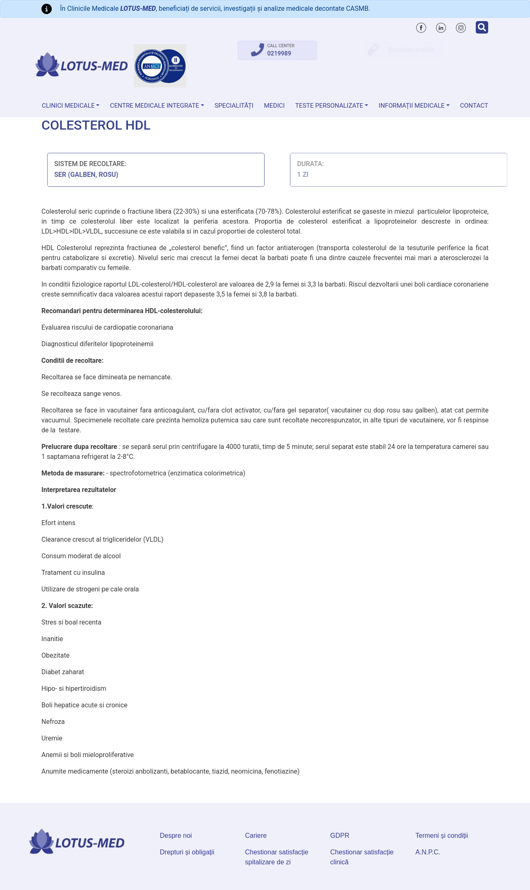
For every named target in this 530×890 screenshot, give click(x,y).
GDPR (339, 835)
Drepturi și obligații (187, 852)
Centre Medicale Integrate (154, 105)
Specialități (233, 105)
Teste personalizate (329, 105)
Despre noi (176, 835)
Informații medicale (412, 105)
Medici (274, 105)
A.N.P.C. (427, 852)
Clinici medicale (68, 105)
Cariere (256, 835)
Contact (474, 105)
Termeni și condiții (441, 835)
